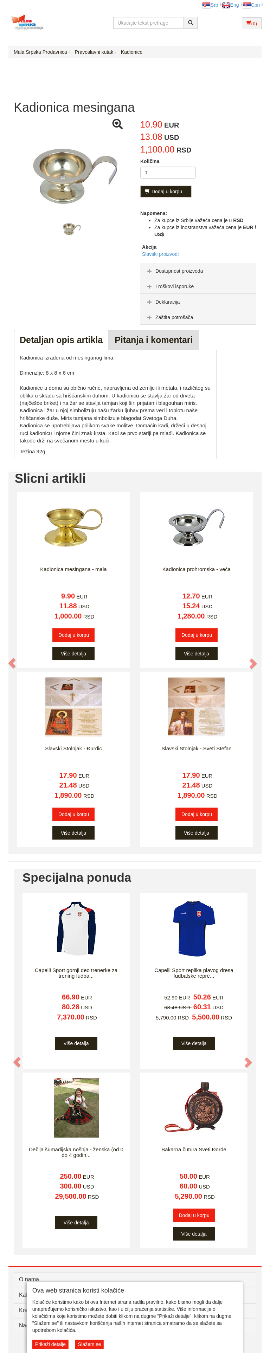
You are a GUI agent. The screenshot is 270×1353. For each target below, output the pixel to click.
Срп (251, 5)
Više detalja (73, 653)
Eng (230, 5)
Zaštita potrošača (169, 317)
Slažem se (89, 1344)
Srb (210, 5)
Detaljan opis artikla (61, 340)
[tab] (198, 270)
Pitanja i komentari (154, 340)
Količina (149, 161)
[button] (12, 663)
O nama (29, 1279)
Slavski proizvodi (160, 254)
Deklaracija (163, 302)
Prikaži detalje (50, 1344)
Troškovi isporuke (170, 286)
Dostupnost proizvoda (174, 271)
